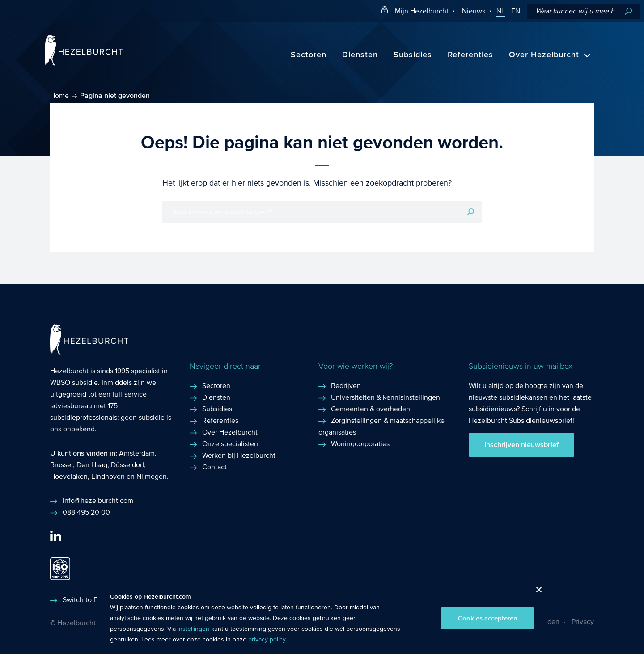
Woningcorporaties (360, 443)
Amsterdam (137, 453)
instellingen (193, 629)
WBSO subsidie (74, 382)
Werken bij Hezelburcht (238, 455)
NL (500, 11)
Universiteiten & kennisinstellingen (385, 397)
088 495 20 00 (86, 512)
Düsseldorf (127, 464)
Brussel (61, 464)
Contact (214, 467)
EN (515, 11)
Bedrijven (346, 385)
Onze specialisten (230, 443)
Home (59, 95)
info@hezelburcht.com (98, 500)
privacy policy (266, 639)
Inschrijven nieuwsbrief (521, 444)
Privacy (583, 621)
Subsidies (413, 54)
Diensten (360, 54)
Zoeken (628, 11)
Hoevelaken (69, 476)
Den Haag (91, 464)
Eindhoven (108, 476)
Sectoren (308, 54)
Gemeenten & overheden (370, 409)
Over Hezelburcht (544, 54)
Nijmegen (151, 476)
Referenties (470, 54)
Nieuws (473, 11)
